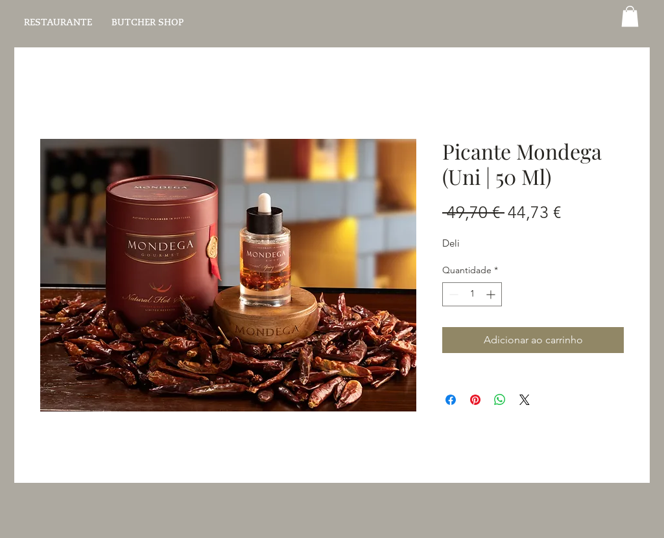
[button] (630, 16)
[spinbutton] (472, 294)
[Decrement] (452, 294)
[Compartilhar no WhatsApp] (500, 400)
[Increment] (492, 294)
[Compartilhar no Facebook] (450, 400)
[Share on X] (524, 400)
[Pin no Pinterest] (475, 400)
